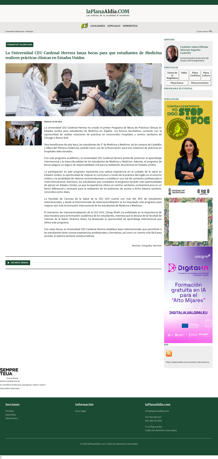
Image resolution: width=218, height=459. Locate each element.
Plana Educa (177, 83)
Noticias (29, 31)
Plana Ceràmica (195, 74)
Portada (9, 411)
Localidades (97, 26)
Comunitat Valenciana (14, 31)
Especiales (113, 26)
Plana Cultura (206, 74)
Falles (184, 72)
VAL (211, 31)
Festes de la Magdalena (172, 75)
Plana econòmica (199, 83)
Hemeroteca (130, 26)
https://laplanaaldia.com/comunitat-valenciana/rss (187, 362)
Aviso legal (80, 411)
